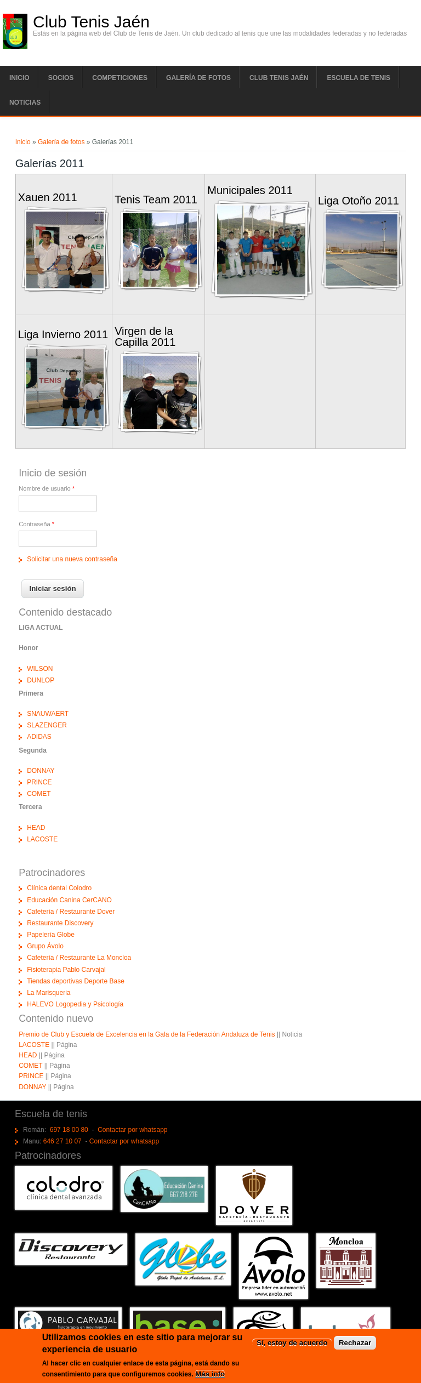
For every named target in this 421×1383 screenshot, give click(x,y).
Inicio (19, 78)
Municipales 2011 (250, 190)
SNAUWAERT (48, 714)
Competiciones (119, 78)
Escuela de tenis (358, 78)
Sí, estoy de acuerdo (292, 1345)
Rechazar (355, 1345)
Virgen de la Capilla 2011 (145, 336)
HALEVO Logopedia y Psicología (75, 1004)
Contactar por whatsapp (132, 1130)
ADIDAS (39, 737)
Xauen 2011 (47, 197)
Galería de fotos (198, 78)
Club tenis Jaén (278, 78)
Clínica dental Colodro (59, 888)
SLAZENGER (47, 725)
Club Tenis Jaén (91, 22)
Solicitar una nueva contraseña (72, 559)
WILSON (40, 669)
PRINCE (39, 782)
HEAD (36, 828)
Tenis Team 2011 (156, 199)
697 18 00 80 (69, 1130)
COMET (38, 794)
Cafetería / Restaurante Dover (71, 911)
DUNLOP (40, 680)
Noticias (25, 102)
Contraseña (36, 524)
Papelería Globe (51, 934)
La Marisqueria (48, 993)
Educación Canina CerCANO (69, 900)
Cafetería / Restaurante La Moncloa (79, 957)
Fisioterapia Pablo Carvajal (66, 970)
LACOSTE (42, 839)
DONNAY (40, 771)
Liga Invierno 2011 (63, 334)
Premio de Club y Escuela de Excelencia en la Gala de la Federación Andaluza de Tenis (147, 1034)
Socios (61, 78)
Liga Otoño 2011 (358, 201)
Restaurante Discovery (60, 923)
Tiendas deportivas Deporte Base (75, 981)
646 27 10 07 (62, 1141)
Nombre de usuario (47, 488)
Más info (210, 1376)
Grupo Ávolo (45, 946)
